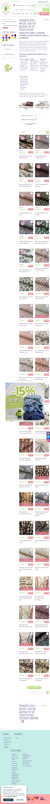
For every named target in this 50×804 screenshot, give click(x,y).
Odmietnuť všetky (19, 799)
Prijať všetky (8, 799)
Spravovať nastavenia (12, 796)
